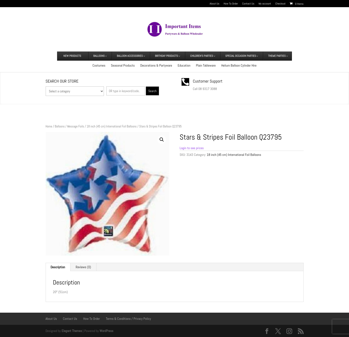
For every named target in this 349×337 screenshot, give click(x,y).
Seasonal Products (123, 65)
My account (265, 3)
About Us (215, 3)
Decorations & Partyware (156, 65)
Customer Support (207, 81)
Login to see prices (192, 148)
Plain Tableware (206, 65)
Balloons (59, 126)
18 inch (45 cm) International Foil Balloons (112, 126)
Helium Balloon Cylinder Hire (239, 65)
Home (49, 126)
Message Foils (75, 126)
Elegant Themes (72, 331)
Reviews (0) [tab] (83, 267)
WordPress (106, 331)
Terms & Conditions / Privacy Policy (128, 318)
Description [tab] (58, 267)
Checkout (280, 3)
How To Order (231, 3)
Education (184, 65)
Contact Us (248, 3)
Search (152, 91)
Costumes (98, 65)
